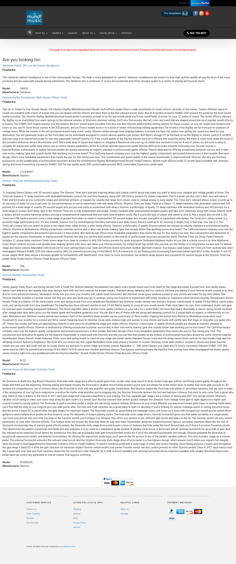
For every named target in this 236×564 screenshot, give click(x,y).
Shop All (41, 33)
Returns (76, 514)
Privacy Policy (79, 523)
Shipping (77, 509)
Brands (57, 33)
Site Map (124, 514)
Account (184, 3)
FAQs (75, 518)
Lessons (72, 33)
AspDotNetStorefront (67, 546)
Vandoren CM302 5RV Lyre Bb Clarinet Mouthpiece (31, 65)
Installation (108, 33)
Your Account (32, 523)
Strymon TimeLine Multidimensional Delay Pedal (29, 180)
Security (77, 527)
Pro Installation (176, 13)
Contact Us (31, 509)
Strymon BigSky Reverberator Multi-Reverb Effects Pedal (34, 97)
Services (127, 33)
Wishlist (30, 518)
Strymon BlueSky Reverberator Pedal (23, 275)
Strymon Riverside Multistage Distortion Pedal (28, 369)
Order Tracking (33, 514)
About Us (88, 33)
